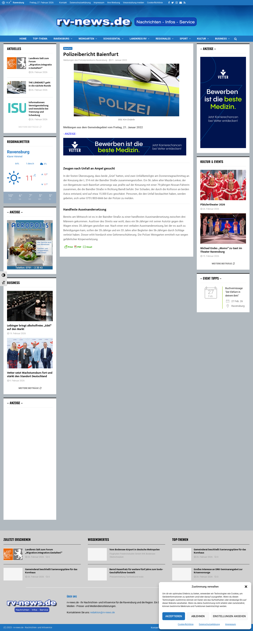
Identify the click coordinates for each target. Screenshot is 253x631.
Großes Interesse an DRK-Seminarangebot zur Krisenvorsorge (218, 571)
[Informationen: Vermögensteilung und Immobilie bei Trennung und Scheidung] (16, 107)
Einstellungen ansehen (229, 616)
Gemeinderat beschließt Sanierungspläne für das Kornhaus (51, 571)
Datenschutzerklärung (209, 624)
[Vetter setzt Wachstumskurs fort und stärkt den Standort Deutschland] (30, 354)
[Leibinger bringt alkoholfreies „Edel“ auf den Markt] (30, 306)
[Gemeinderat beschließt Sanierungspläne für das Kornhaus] (13, 574)
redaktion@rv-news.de (102, 613)
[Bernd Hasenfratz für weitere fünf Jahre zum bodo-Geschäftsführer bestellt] (97, 574)
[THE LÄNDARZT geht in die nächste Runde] (16, 87)
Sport (184, 38)
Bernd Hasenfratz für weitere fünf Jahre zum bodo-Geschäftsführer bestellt (136, 571)
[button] (246, 586)
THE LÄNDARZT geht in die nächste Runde (40, 84)
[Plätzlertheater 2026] (223, 185)
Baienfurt (68, 48)
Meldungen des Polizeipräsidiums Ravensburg (85, 60)
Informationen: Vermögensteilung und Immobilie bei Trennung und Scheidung (38, 108)
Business (221, 38)
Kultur (201, 38)
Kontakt (63, 2)
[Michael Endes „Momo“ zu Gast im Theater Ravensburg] (223, 228)
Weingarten (86, 38)
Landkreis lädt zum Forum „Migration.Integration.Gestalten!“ (40, 63)
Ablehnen (198, 616)
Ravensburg (61, 38)
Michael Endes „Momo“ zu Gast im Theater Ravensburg (221, 250)
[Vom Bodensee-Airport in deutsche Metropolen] (97, 555)
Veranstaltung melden (133, 2)
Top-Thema (40, 38)
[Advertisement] (30, 464)
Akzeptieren (173, 616)
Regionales (163, 38)
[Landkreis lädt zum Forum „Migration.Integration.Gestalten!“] (16, 63)
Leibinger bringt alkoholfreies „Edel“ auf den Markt (29, 328)
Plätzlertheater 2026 (212, 204)
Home (23, 38)
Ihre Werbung (113, 2)
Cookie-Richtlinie (185, 624)
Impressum (230, 624)
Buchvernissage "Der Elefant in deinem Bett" (234, 292)
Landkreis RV (138, 38)
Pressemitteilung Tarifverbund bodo (127, 577)
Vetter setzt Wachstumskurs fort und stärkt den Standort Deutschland (29, 375)
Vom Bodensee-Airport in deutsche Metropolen (134, 550)
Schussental (112, 38)
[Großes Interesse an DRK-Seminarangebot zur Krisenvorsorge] (181, 574)
